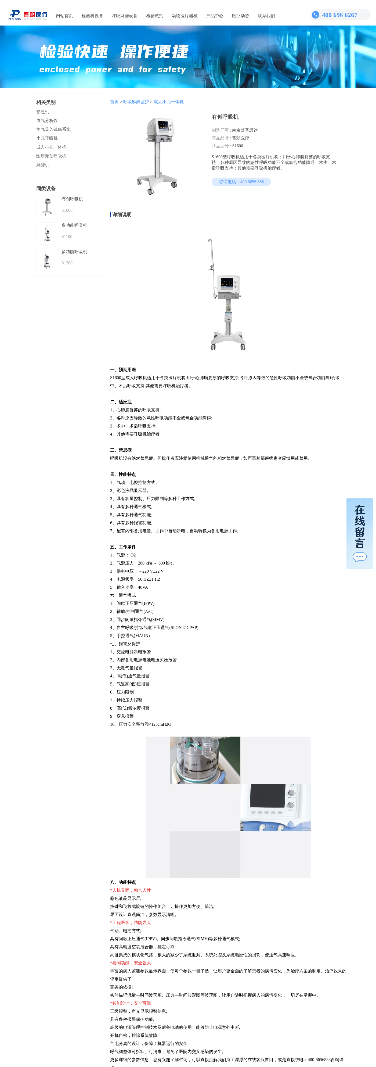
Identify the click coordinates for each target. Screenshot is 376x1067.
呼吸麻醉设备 (125, 15)
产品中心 (214, 15)
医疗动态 (240, 15)
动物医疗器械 (185, 15)
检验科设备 (92, 15)
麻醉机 (42, 165)
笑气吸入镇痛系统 (53, 129)
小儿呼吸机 (47, 138)
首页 (114, 101)
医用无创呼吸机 (51, 156)
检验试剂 (154, 15)
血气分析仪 (47, 120)
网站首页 (64, 15)
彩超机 (42, 111)
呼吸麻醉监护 (136, 101)
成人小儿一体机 (51, 147)
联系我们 (266, 15)
